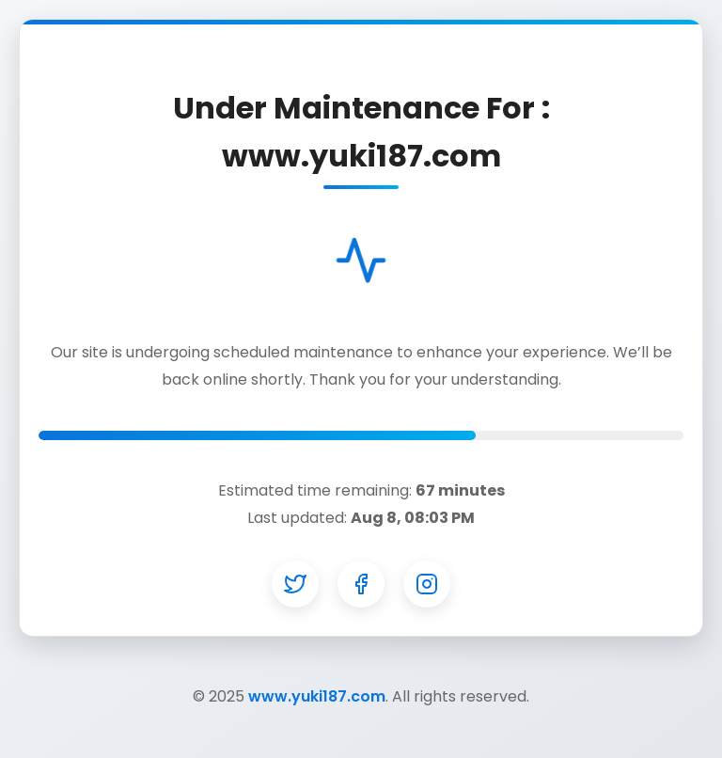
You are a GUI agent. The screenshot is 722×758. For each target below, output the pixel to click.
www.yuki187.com (316, 696)
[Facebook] (361, 584)
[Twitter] (295, 584)
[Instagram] (426, 584)
